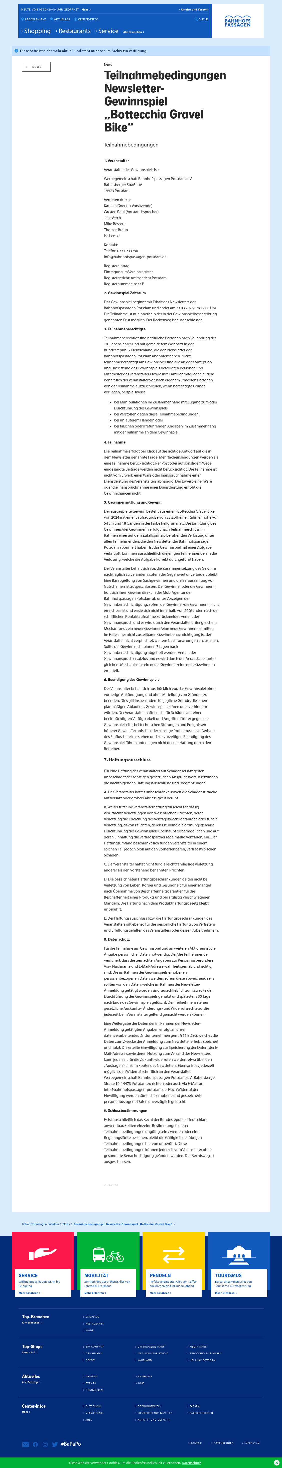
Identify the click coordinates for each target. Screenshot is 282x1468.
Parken (195, 1406)
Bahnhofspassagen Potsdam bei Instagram (45, 1444)
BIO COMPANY (95, 1346)
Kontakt (197, 1443)
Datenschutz (191, 1462)
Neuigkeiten (94, 1390)
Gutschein (93, 1406)
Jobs (141, 1383)
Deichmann (94, 1353)
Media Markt (199, 1346)
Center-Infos (88, 19)
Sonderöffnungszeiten (155, 1413)
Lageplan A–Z (35, 19)
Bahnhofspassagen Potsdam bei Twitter (54, 1444)
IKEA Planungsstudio (153, 1353)
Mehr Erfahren (28, 1293)
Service (108, 30)
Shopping (37, 30)
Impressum (252, 1443)
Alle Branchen (132, 32)
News (37, 67)
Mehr (25, 1412)
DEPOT (90, 1360)
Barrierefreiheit (202, 1413)
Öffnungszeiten (150, 1406)
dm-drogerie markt (152, 1346)
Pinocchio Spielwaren (206, 1353)
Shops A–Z (28, 1352)
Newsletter (25, 1444)
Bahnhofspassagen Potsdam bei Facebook (35, 1444)
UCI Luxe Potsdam (203, 1360)
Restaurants (75, 30)
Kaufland (145, 1360)
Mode (90, 1330)
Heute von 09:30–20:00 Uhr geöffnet (50, 9)
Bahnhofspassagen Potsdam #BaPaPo (238, 21)
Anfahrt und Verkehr (195, 9)
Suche (204, 19)
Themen (91, 1376)
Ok (276, 1462)
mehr (85, 9)
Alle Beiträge (30, 1382)
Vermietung (94, 1413)
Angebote (145, 1376)
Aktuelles (62, 19)
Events (91, 1383)
